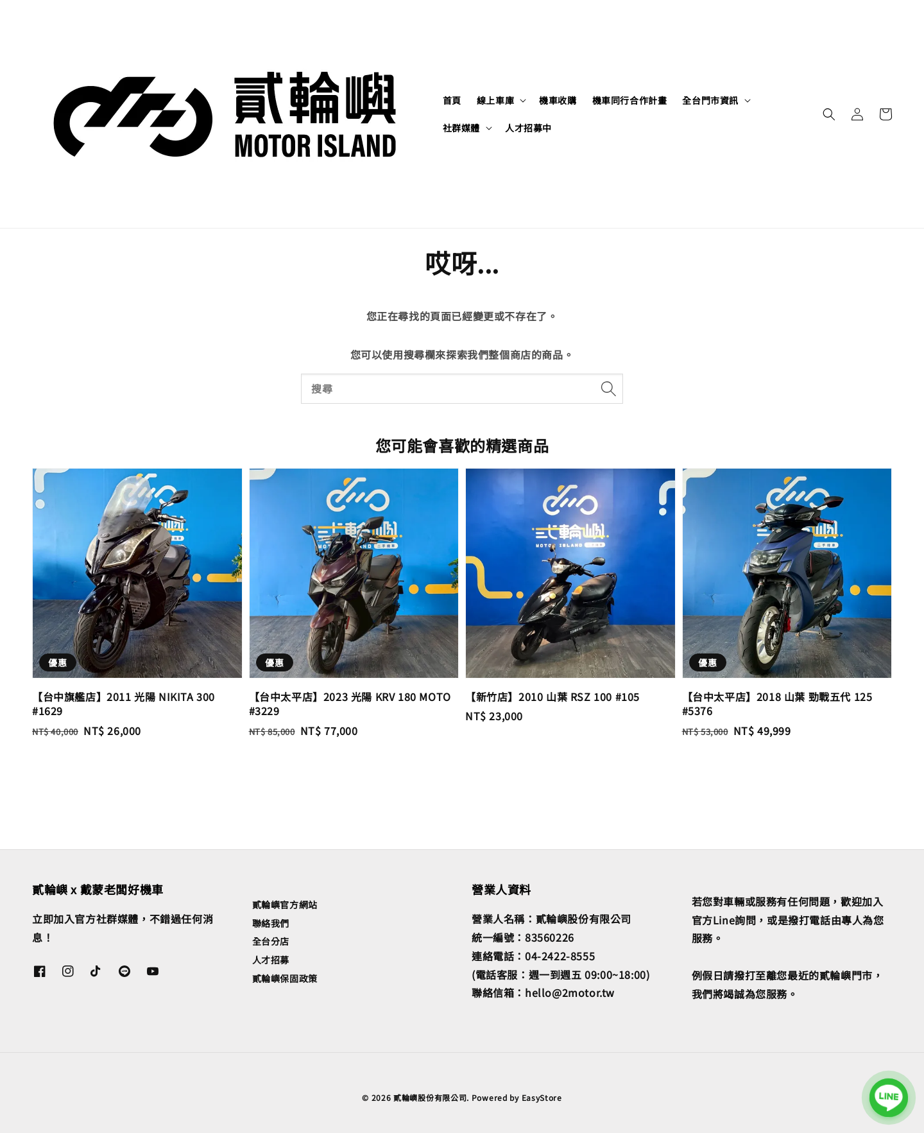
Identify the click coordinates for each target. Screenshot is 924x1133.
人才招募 (270, 959)
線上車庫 (495, 100)
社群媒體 (461, 128)
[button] (829, 114)
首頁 (452, 100)
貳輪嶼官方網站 (285, 905)
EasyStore (542, 1097)
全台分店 (270, 941)
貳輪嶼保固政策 (285, 978)
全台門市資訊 (710, 100)
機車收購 (557, 100)
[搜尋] (608, 388)
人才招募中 (528, 127)
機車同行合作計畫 (629, 100)
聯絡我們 (270, 923)
